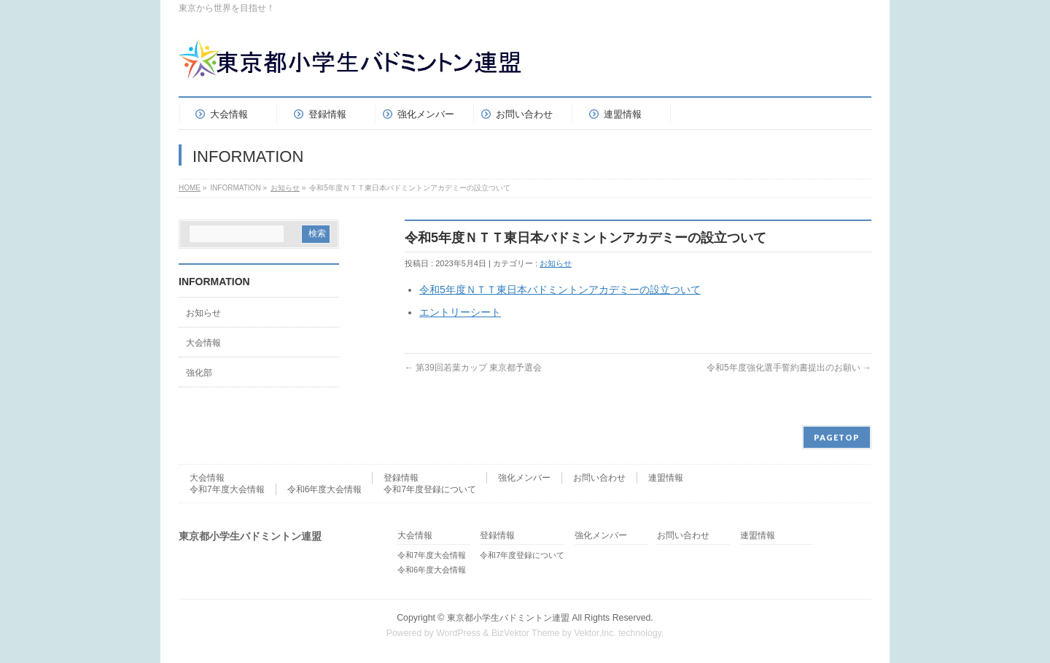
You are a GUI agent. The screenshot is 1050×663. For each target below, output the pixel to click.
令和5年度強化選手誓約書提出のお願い (789, 367)
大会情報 (203, 343)
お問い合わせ (599, 478)
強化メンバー (524, 478)
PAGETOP (837, 437)
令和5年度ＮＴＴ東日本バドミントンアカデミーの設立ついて (560, 289)
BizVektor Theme (525, 633)
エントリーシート (460, 312)
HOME (190, 188)
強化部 (199, 373)
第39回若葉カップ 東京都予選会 (473, 367)
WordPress (458, 633)
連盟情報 (665, 478)
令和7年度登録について (430, 489)
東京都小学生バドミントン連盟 (508, 618)
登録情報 (401, 478)
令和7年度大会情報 (227, 489)
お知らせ (285, 188)
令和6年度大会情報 (324, 489)
